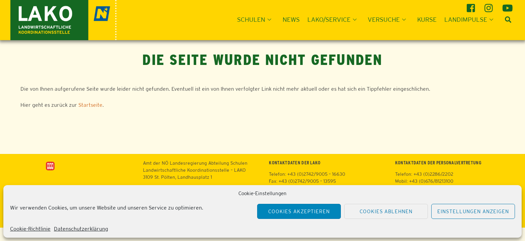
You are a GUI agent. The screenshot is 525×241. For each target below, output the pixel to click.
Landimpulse (470, 19)
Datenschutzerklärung (81, 229)
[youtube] (507, 5)
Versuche (389, 19)
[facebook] (472, 5)
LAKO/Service (334, 19)
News (291, 19)
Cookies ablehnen (386, 211)
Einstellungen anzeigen (473, 211)
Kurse (427, 19)
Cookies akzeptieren (299, 211)
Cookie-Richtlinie (30, 229)
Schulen (256, 19)
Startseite (90, 105)
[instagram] (489, 5)
